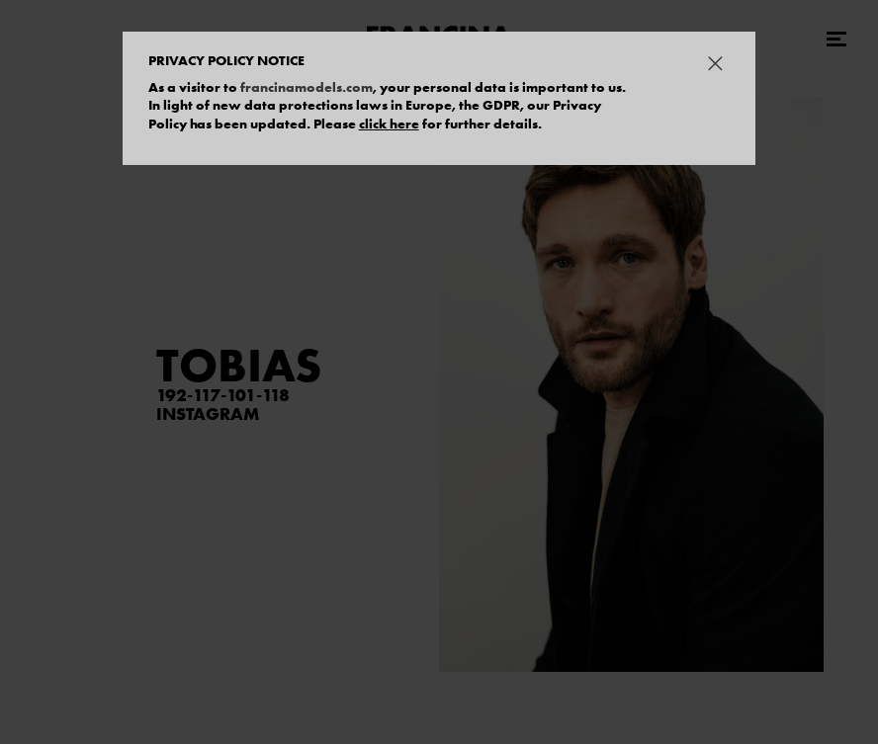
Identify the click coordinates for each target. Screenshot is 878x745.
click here (389, 123)
